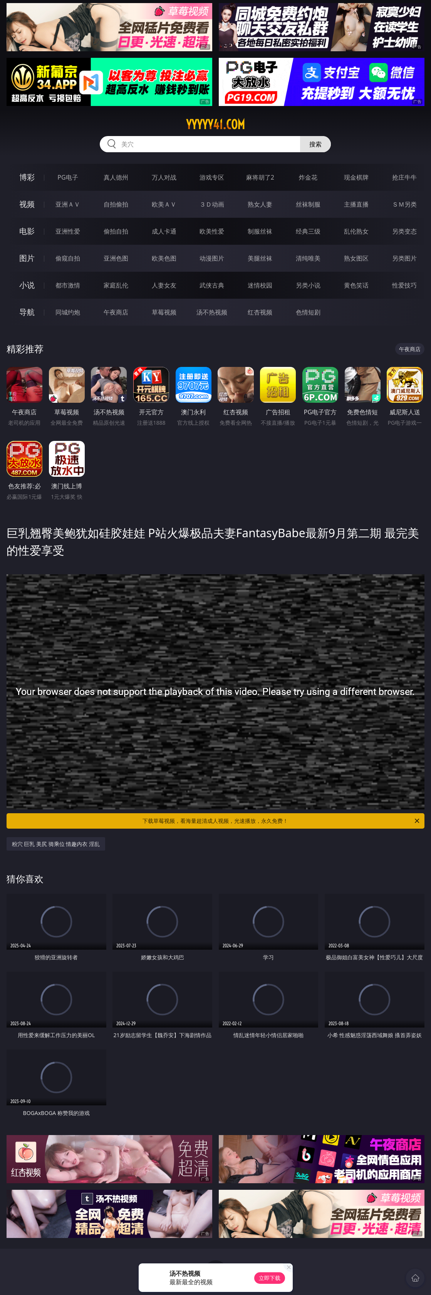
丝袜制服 (308, 204)
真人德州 (116, 177)
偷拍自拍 (116, 231)
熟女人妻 (260, 204)
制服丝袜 (260, 231)
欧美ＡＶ (164, 204)
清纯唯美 (308, 258)
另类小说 (308, 285)
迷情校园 (260, 285)
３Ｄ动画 (212, 204)
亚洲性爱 (67, 231)
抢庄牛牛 (404, 177)
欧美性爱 (212, 231)
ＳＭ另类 (404, 204)
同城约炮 (67, 312)
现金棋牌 (356, 177)
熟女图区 (356, 258)
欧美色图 (164, 258)
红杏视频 (260, 312)
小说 (27, 285)
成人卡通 (164, 231)
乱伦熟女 (356, 231)
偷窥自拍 (67, 258)
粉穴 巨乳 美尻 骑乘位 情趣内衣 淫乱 (56, 844)
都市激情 (67, 285)
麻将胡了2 (260, 177)
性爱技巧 (404, 285)
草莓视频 (164, 312)
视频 (27, 204)
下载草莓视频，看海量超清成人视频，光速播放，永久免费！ (282, 821)
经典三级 (308, 231)
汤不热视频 (211, 312)
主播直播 (356, 204)
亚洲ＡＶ (67, 204)
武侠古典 (212, 285)
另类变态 (404, 231)
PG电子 (67, 177)
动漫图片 (212, 258)
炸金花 (308, 177)
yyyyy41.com (215, 124)
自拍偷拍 (116, 204)
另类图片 (404, 258)
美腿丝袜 (260, 258)
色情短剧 (308, 312)
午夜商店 (116, 312)
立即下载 (269, 1278)
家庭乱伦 (116, 285)
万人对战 (164, 177)
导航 (27, 312)
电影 (27, 231)
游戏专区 (212, 177)
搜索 (315, 144)
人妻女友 (164, 285)
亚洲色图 (116, 258)
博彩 (27, 177)
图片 (27, 258)
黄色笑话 (356, 285)
